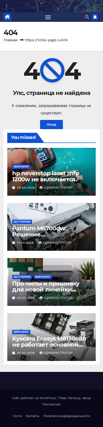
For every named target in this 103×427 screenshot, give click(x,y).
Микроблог (21, 166)
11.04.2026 (26, 242)
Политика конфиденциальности (66, 416)
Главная (10, 40)
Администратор (56, 187)
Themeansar (51, 404)
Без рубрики (22, 221)
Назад (51, 124)
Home (17, 416)
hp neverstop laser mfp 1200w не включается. (45, 176)
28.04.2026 (26, 187)
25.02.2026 (26, 353)
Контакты (32, 416)
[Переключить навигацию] (48, 17)
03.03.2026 (26, 298)
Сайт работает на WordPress (34, 398)
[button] (87, 17)
